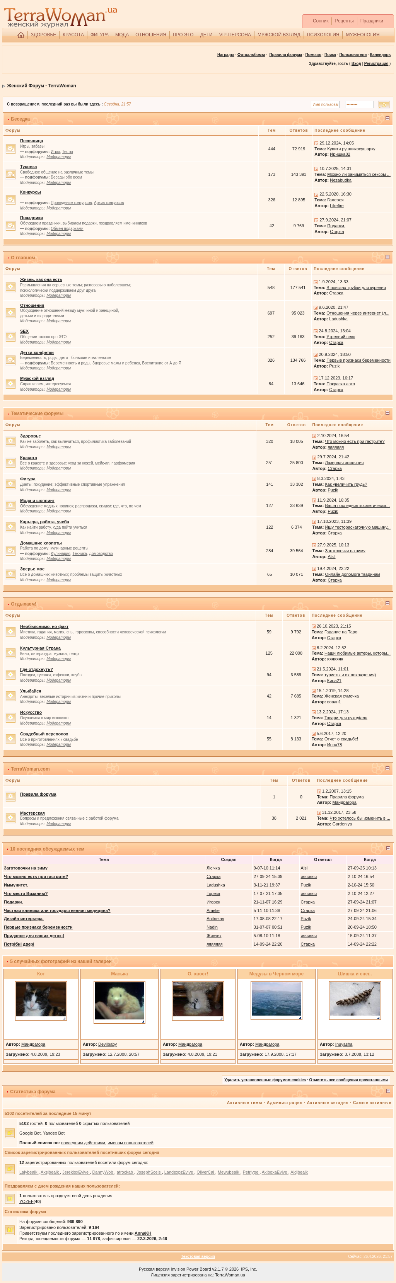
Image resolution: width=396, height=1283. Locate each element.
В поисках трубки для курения (356, 287)
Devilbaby (107, 1044)
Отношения (32, 305)
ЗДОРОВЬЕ (43, 34)
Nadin (212, 927)
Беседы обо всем (66, 177)
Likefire (336, 205)
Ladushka (338, 318)
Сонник (321, 21)
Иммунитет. (16, 885)
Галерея (335, 199)
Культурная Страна (40, 648)
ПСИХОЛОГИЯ (323, 34)
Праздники (371, 21)
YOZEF (26, 1201)
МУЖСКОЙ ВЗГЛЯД (279, 34)
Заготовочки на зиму (345, 550)
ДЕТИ (206, 34)
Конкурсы (30, 192)
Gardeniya (342, 824)
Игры (55, 152)
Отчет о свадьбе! (341, 739)
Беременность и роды (70, 363)
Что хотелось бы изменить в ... (360, 818)
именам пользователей (131, 1142)
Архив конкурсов (109, 203)
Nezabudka (341, 180)
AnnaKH (143, 1233)
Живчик (214, 935)
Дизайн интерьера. (24, 918)
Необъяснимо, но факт (44, 626)
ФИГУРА (99, 34)
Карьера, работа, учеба (44, 521)
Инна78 (334, 744)
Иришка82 (340, 154)
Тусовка (28, 166)
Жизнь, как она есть (41, 279)
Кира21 (334, 680)
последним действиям (83, 1142)
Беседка (20, 119)
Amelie (213, 910)
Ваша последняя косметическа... (357, 505)
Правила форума (285, 55)
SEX (24, 331)
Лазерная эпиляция (344, 462)
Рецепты (344, 21)
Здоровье (30, 436)
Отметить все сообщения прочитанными (348, 1080)
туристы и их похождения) (350, 674)
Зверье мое (32, 569)
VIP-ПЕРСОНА (235, 34)
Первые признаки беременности (358, 360)
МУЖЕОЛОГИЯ (362, 34)
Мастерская (32, 813)
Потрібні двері (19, 944)
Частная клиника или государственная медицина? (57, 910)
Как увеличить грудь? (346, 484)
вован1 (334, 701)
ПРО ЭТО (183, 34)
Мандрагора (345, 802)
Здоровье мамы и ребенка (116, 363)
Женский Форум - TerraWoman (41, 85)
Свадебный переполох (44, 734)
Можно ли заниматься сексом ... (359, 174)
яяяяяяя (336, 447)
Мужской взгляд (37, 378)
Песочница (31, 140)
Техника (79, 553)
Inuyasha (344, 1044)
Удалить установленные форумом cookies (265, 1080)
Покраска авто (340, 383)
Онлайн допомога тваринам (352, 574)
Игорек (213, 902)
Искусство (31, 712)
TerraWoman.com (30, 769)
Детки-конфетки (37, 352)
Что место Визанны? (26, 893)
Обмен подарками (67, 228)
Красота (28, 457)
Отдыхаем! (23, 604)
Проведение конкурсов (71, 203)
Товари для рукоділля (345, 717)
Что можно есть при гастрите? (354, 441)
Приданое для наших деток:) (34, 935)
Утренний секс (340, 336)
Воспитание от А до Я (161, 363)
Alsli (331, 556)
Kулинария (60, 553)
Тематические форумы (37, 413)
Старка (337, 231)
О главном (23, 257)
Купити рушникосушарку (351, 148)
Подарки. (336, 225)
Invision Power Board (191, 1269)
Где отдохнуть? (36, 669)
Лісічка (213, 868)
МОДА (122, 34)
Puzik (334, 366)
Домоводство (101, 553)
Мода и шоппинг (37, 500)
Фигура (28, 478)
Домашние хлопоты (41, 543)
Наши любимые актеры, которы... (357, 653)
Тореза (213, 893)
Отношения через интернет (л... (357, 313)
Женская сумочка (341, 696)
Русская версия (154, 1269)
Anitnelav (215, 918)
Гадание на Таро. (341, 632)
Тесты (67, 152)
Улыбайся (30, 691)
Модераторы (58, 157)
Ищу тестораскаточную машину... (358, 527)
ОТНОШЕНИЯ (150, 34)
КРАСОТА (73, 34)
